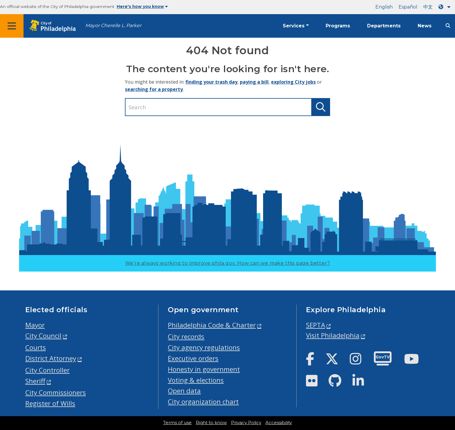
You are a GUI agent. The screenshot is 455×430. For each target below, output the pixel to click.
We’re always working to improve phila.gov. (227, 263)
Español (408, 7)
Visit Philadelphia (332, 335)
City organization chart (203, 401)
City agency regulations (204, 347)
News (424, 26)
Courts (35, 347)
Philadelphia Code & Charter (212, 325)
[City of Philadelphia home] (54, 26)
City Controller (47, 370)
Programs (338, 26)
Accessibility (278, 422)
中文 (428, 7)
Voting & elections (196, 380)
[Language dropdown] (445, 7)
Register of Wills (50, 403)
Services (294, 26)
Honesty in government (204, 369)
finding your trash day (211, 82)
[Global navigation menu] (12, 26)
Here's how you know (142, 6)
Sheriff (35, 381)
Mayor (35, 325)
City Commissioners (55, 392)
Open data (184, 390)
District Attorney (50, 358)
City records (186, 336)
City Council (43, 335)
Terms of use (177, 422)
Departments (384, 26)
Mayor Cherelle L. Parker (113, 25)
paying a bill (254, 82)
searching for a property (154, 89)
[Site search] (448, 26)
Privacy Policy (246, 422)
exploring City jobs (293, 82)
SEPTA (315, 325)
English (384, 7)
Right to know (211, 422)
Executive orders (193, 358)
